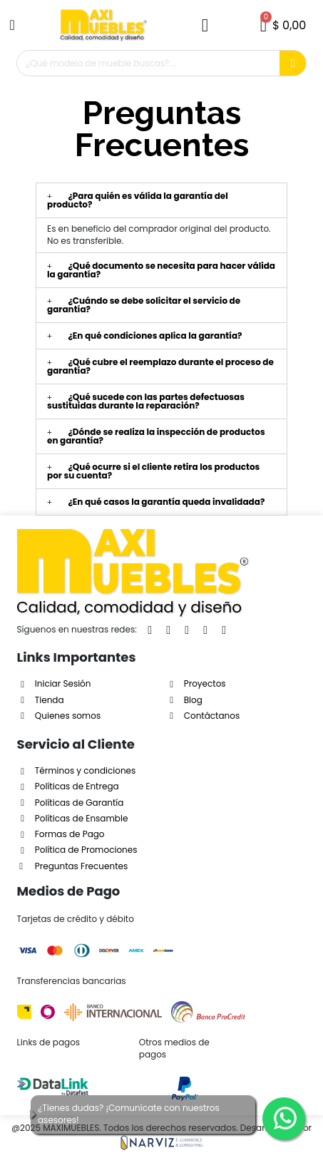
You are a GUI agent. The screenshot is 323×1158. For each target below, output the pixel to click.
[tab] (161, 200)
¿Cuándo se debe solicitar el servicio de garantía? (143, 304)
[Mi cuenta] (205, 25)
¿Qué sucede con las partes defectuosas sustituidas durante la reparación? (146, 401)
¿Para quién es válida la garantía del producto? (137, 200)
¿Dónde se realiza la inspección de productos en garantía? (156, 436)
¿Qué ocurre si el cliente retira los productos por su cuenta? (153, 471)
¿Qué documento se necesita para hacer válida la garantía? (161, 270)
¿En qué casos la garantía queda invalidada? (166, 502)
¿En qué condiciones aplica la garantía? (155, 335)
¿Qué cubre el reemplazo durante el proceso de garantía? (160, 366)
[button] (14, 25)
